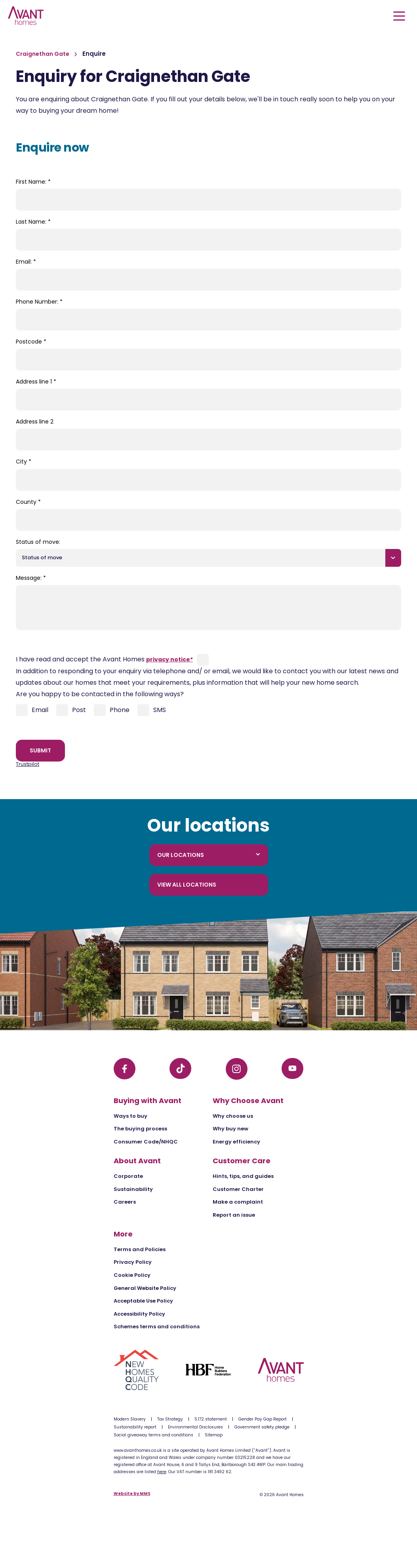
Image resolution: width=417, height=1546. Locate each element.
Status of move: (38, 542)
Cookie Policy (132, 1275)
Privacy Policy (133, 1262)
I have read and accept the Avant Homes (104, 659)
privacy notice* (169, 659)
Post (71, 710)
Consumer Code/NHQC (146, 1141)
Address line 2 (34, 421)
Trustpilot (27, 764)
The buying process (140, 1128)
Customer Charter (238, 1189)
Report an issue (234, 1215)
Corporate (128, 1176)
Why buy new (230, 1128)
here (161, 1472)
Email (32, 710)
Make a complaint (238, 1202)
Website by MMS (132, 1494)
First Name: (33, 182)
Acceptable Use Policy (143, 1301)
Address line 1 (36, 381)
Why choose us (233, 1116)
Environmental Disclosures (195, 1427)
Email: (26, 261)
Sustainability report (135, 1427)
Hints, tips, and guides (243, 1176)
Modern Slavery (130, 1419)
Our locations (208, 855)
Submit (40, 750)
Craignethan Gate (43, 54)
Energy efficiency (236, 1141)
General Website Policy (145, 1288)
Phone (111, 710)
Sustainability (133, 1189)
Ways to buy (130, 1116)
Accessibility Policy (139, 1314)
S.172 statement (210, 1419)
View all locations (186, 885)
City (23, 461)
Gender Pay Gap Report (262, 1419)
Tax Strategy (170, 1419)
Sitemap (214, 1435)
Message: (31, 578)
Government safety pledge (261, 1427)
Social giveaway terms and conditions (153, 1435)
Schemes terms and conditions (157, 1326)
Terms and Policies (140, 1249)
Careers (125, 1202)
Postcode (31, 341)
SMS (151, 710)
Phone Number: (39, 301)
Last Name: (33, 221)
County (28, 502)
